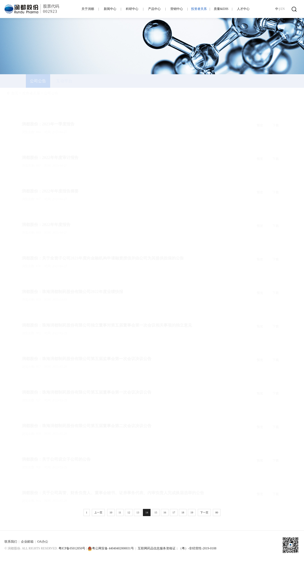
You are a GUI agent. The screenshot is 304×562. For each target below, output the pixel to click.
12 (128, 512)
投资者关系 (42, 93)
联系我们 (11, 541)
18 (182, 512)
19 (191, 512)
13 (137, 512)
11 (120, 512)
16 (164, 512)
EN (282, 9)
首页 (25, 93)
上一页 (98, 512)
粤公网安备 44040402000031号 (111, 548)
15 (155, 512)
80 (216, 512)
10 (111, 512)
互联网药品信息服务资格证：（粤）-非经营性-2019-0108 (177, 548)
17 (173, 512)
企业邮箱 (27, 541)
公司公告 (62, 93)
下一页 (204, 512)
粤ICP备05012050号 (72, 548)
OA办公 (42, 541)
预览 (260, 114)
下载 (275, 114)
